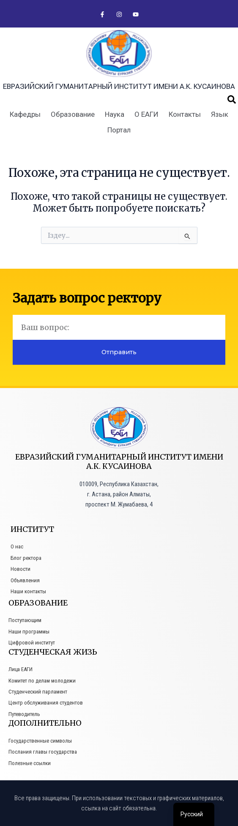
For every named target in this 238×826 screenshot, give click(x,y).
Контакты (185, 114)
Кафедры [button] (25, 114)
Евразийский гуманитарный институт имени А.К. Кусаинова (119, 86)
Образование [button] (73, 114)
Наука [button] (114, 114)
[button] (231, 99)
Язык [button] (219, 114)
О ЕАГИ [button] (146, 114)
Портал (119, 130)
